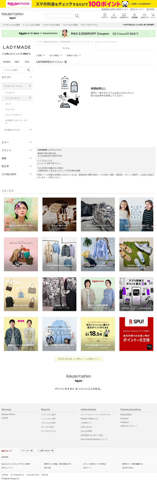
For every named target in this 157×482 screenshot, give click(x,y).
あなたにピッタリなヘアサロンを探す (16, 464)
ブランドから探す (48, 414)
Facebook (125, 418)
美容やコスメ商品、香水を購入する (57, 464)
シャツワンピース (12, 98)
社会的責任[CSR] (32, 475)
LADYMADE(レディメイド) (71, 42)
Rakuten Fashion (51, 42)
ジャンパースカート (13, 115)
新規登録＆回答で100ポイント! (114, 9)
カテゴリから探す (48, 423)
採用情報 (44, 475)
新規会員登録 (126, 414)
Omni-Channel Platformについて (94, 439)
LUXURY (5, 418)
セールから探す (47, 427)
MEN (17, 62)
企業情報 (5, 475)
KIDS (27, 62)
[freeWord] (17, 70)
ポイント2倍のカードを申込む (94, 464)
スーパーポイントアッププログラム (95, 414)
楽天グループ (135, 9)
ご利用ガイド (86, 423)
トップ (39, 42)
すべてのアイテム (48, 431)
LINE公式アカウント (129, 426)
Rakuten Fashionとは (89, 419)
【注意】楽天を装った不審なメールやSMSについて (78, 359)
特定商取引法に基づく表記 (92, 435)
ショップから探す (48, 419)
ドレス (8, 104)
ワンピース (9, 93)
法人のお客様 (86, 431)
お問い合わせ (86, 427)
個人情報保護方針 (17, 475)
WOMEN (6, 62)
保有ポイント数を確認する (132, 464)
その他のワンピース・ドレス (16, 121)
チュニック (9, 109)
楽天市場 (150, 9)
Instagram (125, 422)
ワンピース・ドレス (13, 86)
